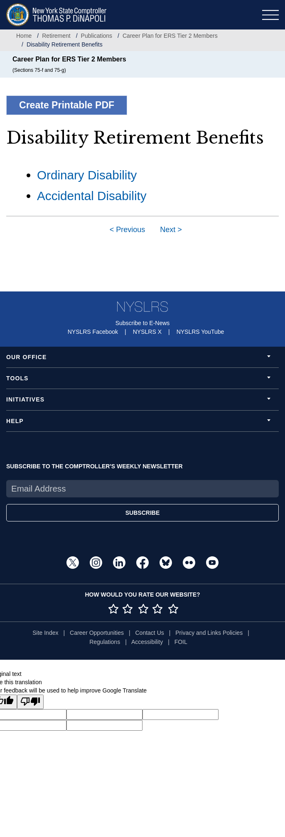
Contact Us (149, 632)
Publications (97, 35)
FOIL (180, 642)
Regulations (104, 642)
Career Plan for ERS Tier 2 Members (170, 35)
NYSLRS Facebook (93, 331)
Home (24, 35)
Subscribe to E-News (142, 323)
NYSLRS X (147, 331)
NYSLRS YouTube (200, 331)
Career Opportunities (97, 632)
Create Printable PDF (66, 105)
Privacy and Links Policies (209, 632)
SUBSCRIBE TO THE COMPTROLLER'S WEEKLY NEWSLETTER (94, 466)
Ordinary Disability (87, 175)
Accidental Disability (91, 196)
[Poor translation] (30, 702)
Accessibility (147, 642)
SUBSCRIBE (142, 512)
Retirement (56, 35)
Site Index (45, 632)
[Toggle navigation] (270, 15)
